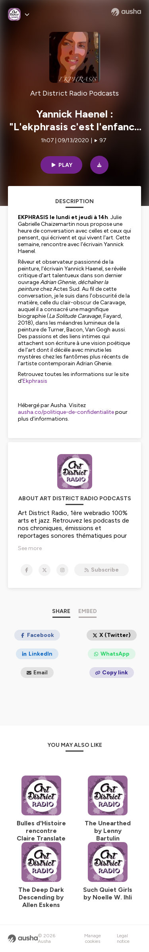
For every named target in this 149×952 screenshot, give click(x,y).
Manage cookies (92, 938)
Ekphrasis (35, 381)
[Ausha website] (126, 12)
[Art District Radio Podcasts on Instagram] (62, 570)
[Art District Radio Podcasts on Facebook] (27, 570)
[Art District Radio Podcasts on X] (44, 570)
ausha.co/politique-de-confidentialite (66, 412)
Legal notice (123, 938)
